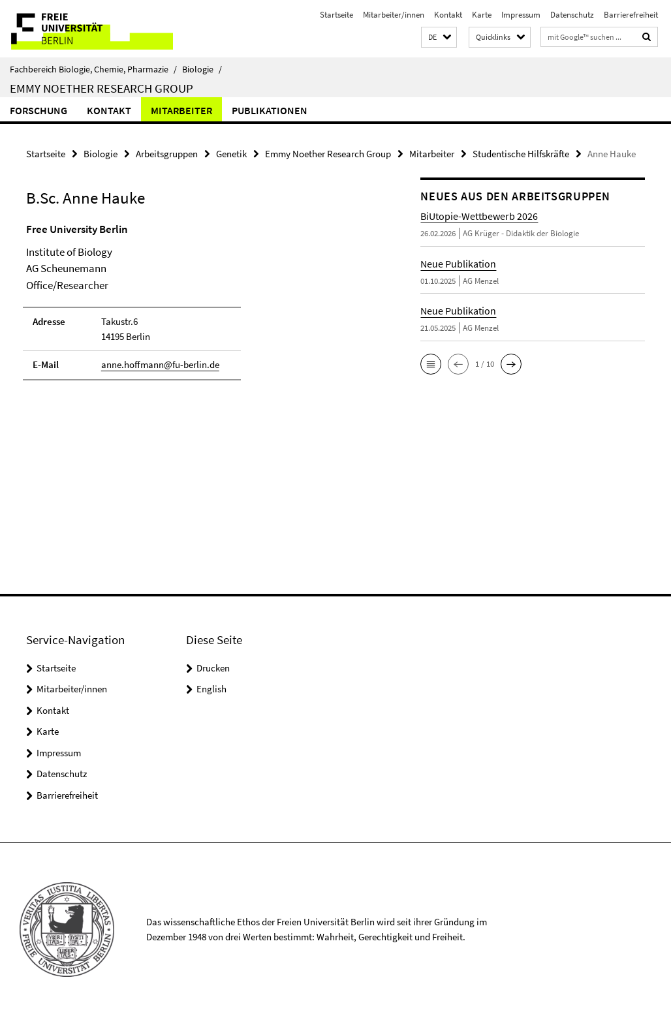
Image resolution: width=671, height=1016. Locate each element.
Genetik (231, 153)
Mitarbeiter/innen (393, 14)
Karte (482, 14)
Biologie (202, 69)
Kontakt (448, 14)
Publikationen (269, 110)
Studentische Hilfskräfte (521, 153)
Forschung (38, 110)
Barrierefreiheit (631, 14)
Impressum (520, 14)
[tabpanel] (202, 307)
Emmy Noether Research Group (101, 88)
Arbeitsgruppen (167, 153)
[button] (439, 37)
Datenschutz (572, 14)
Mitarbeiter (181, 110)
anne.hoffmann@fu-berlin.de (160, 364)
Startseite (336, 14)
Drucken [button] (213, 668)
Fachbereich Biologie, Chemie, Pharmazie (93, 69)
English (211, 689)
